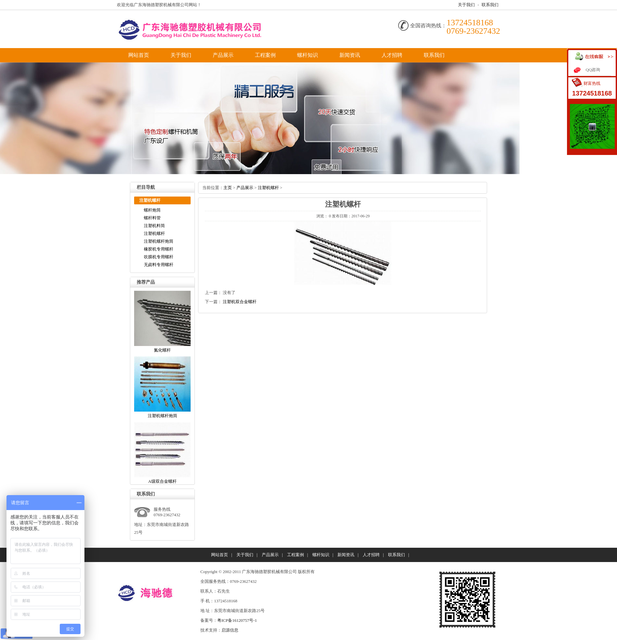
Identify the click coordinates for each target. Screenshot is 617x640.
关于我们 (466, 4)
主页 (227, 187)
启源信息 (229, 630)
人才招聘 (392, 55)
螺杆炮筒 (152, 210)
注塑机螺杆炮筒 (158, 241)
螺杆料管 (152, 217)
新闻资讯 (349, 55)
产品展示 (223, 55)
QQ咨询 (593, 69)
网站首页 (138, 55)
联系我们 (490, 4)
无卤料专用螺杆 (158, 264)
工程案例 (265, 55)
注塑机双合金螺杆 (240, 301)
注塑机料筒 (154, 225)
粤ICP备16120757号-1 (237, 620)
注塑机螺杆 (154, 233)
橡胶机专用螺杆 (158, 249)
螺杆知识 (307, 55)
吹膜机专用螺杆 (158, 256)
